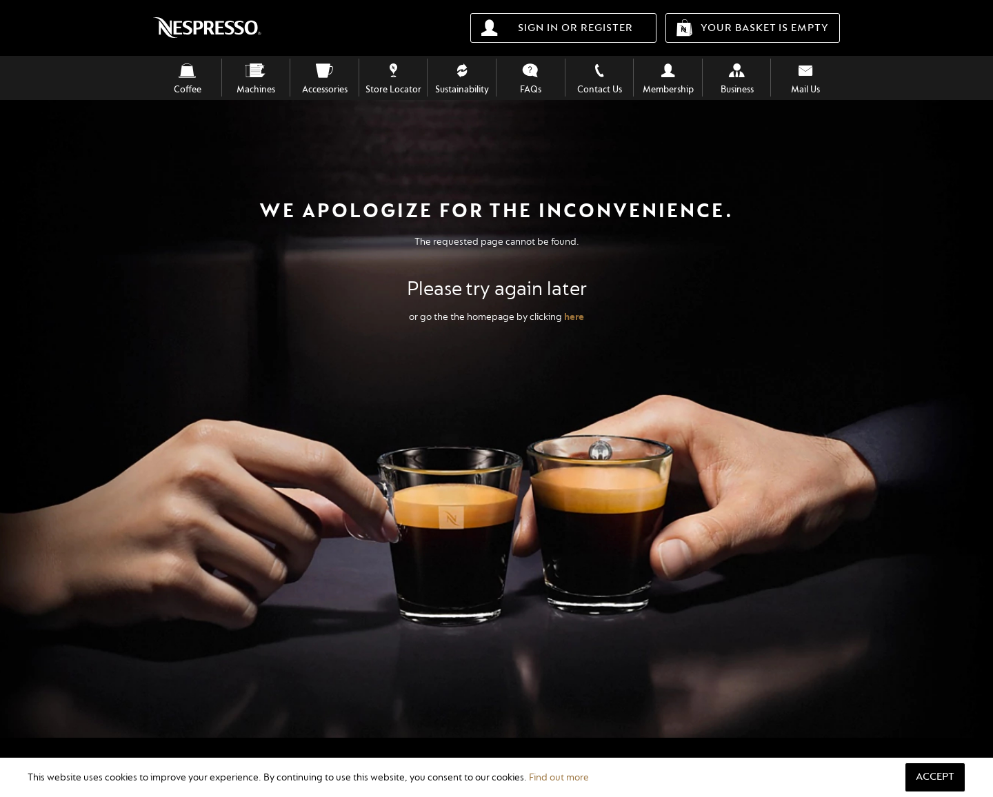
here (574, 316)
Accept (935, 776)
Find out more (559, 777)
